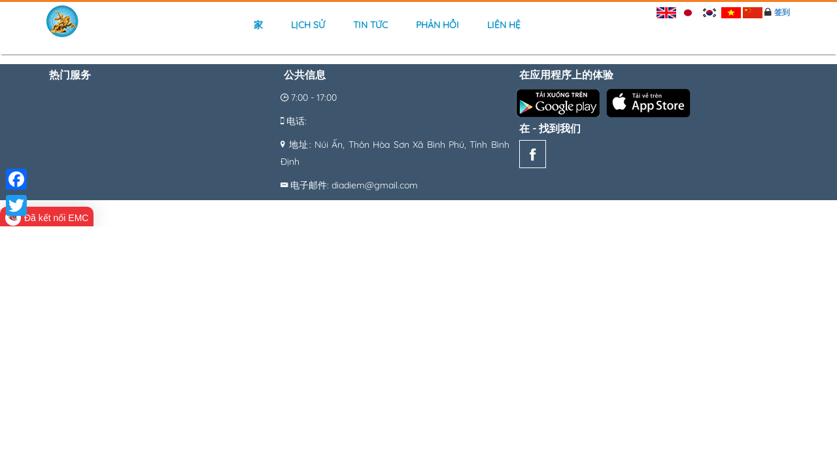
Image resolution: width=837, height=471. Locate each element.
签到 (782, 12)
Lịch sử (308, 25)
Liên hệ (504, 25)
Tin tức (370, 25)
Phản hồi (437, 25)
